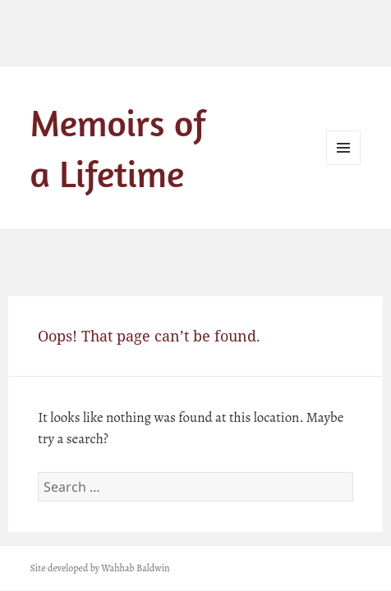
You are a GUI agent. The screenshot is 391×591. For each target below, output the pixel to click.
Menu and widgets (344, 164)
